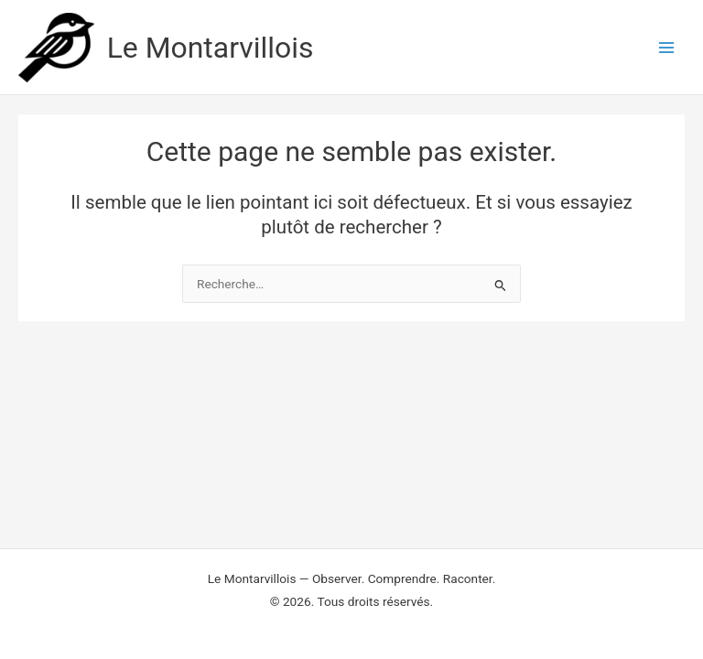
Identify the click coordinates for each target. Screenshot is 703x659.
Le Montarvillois (210, 47)
